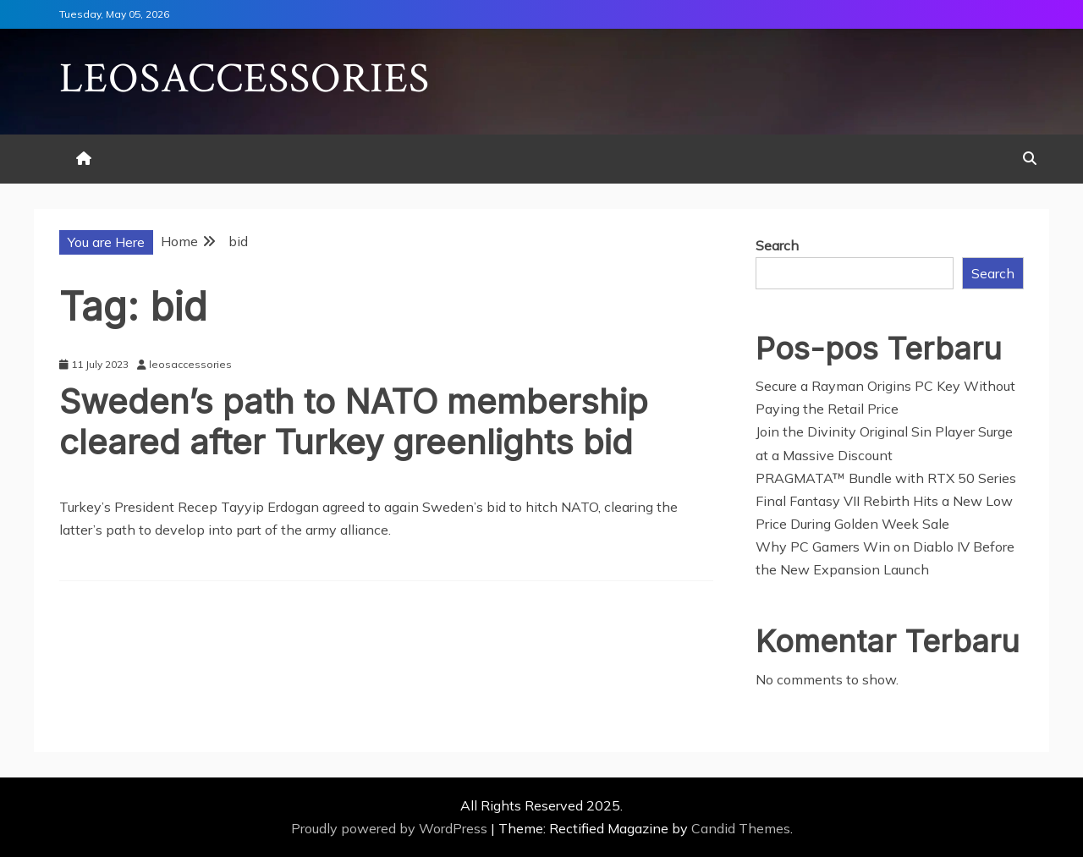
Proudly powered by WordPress (391, 828)
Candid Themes (740, 828)
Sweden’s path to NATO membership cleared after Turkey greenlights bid (353, 422)
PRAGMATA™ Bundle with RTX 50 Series (886, 478)
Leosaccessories (244, 79)
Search (777, 245)
